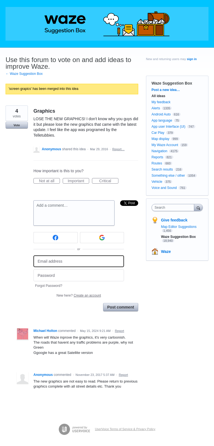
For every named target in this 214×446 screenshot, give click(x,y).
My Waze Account (165, 145)
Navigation (159, 151)
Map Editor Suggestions (178, 227)
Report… (118, 149)
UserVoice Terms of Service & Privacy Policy (125, 429)
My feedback (161, 102)
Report (119, 330)
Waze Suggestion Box (172, 83)
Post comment (120, 307)
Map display (160, 139)
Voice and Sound (164, 188)
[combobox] (174, 208)
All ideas (158, 96)
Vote (16, 125)
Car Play (158, 133)
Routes (157, 163)
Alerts (156, 108)
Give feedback (174, 220)
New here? (79, 295)
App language (162, 120)
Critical (108, 181)
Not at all (49, 181)
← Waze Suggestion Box (24, 74)
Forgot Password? (48, 286)
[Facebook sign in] (55, 237)
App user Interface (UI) (168, 127)
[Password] (78, 275)
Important (78, 181)
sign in (192, 59)
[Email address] (78, 261)
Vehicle (157, 182)
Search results (162, 169)
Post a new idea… (166, 90)
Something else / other (168, 176)
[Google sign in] (102, 237)
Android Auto (161, 114)
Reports (157, 157)
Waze (166, 251)
